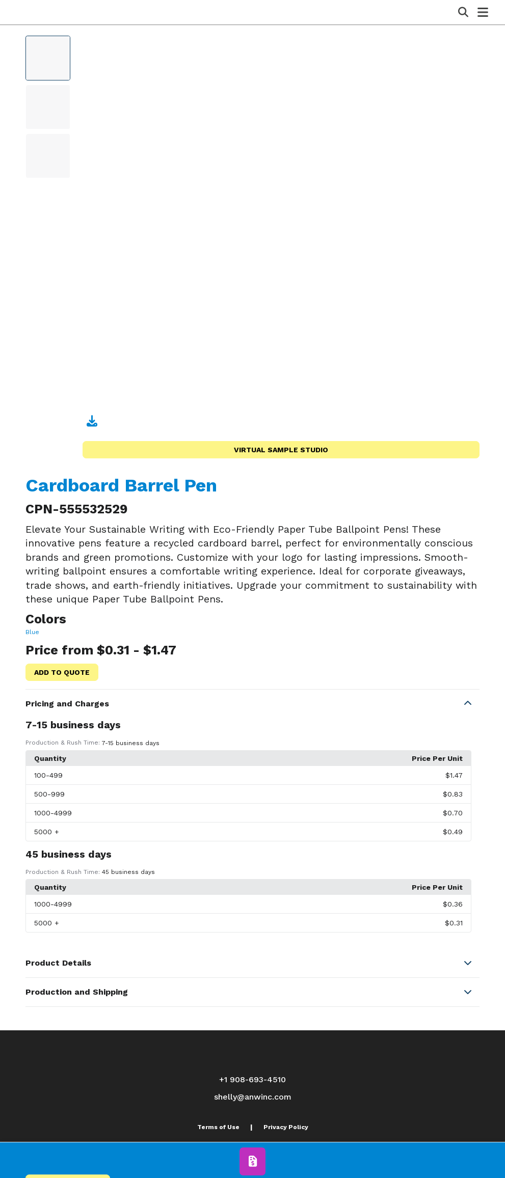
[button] (252, 704)
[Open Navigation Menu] (483, 12)
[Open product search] (463, 12)
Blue (32, 632)
